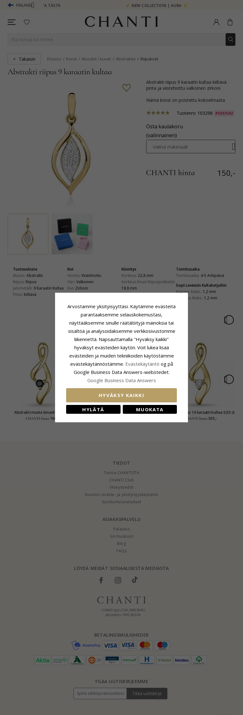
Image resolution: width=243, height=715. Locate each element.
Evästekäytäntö (142, 364)
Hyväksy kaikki (121, 395)
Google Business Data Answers (121, 380)
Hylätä (93, 409)
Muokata (149, 409)
